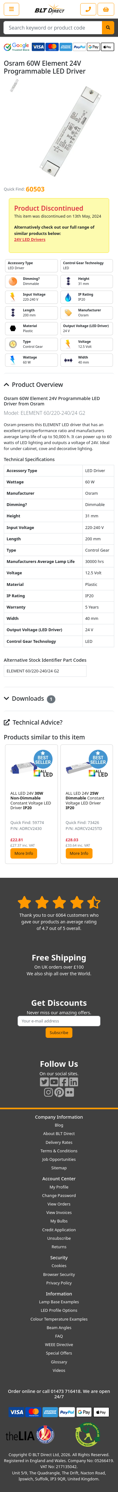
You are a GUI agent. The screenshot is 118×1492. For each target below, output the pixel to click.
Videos (59, 1370)
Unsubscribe (59, 1238)
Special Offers (59, 1353)
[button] (109, 804)
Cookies (59, 1265)
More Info (23, 853)
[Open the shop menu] (11, 9)
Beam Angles (59, 1327)
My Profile (58, 1187)
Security (59, 1258)
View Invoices (59, 1212)
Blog (59, 1125)
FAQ (59, 1336)
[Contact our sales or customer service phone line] (88, 9)
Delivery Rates (59, 1142)
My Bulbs (59, 1221)
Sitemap (59, 1168)
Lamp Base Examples (59, 1302)
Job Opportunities (59, 1159)
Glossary (59, 1362)
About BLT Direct (59, 1133)
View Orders (59, 1204)
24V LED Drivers (29, 239)
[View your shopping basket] (106, 9)
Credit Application (59, 1230)
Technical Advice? (33, 722)
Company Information (59, 1117)
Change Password (59, 1195)
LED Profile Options (59, 1310)
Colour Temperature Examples (59, 1319)
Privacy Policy (59, 1283)
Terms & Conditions (59, 1151)
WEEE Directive (59, 1344)
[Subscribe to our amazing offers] (59, 1021)
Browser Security (59, 1274)
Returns (59, 1247)
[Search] (108, 27)
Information (59, 1294)
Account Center (59, 1179)
